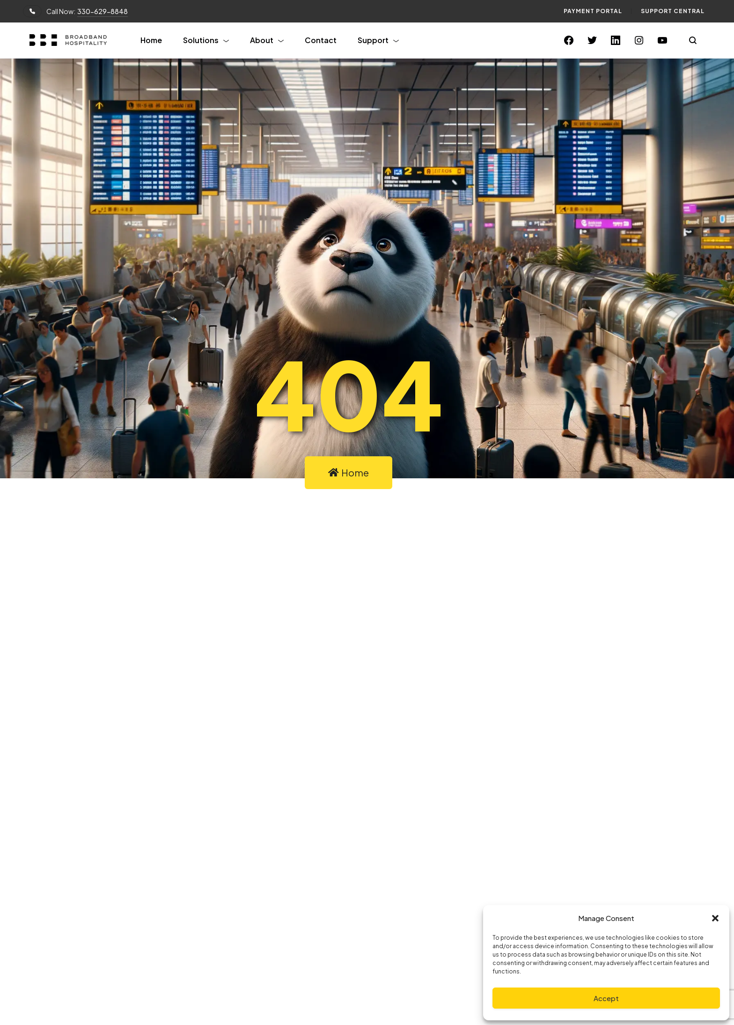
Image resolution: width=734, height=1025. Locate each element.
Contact (321, 40)
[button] (715, 918)
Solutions (201, 40)
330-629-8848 (102, 11)
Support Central (673, 11)
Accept (606, 998)
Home (151, 40)
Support (373, 40)
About (261, 40)
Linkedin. (401, 788)
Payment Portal (593, 11)
